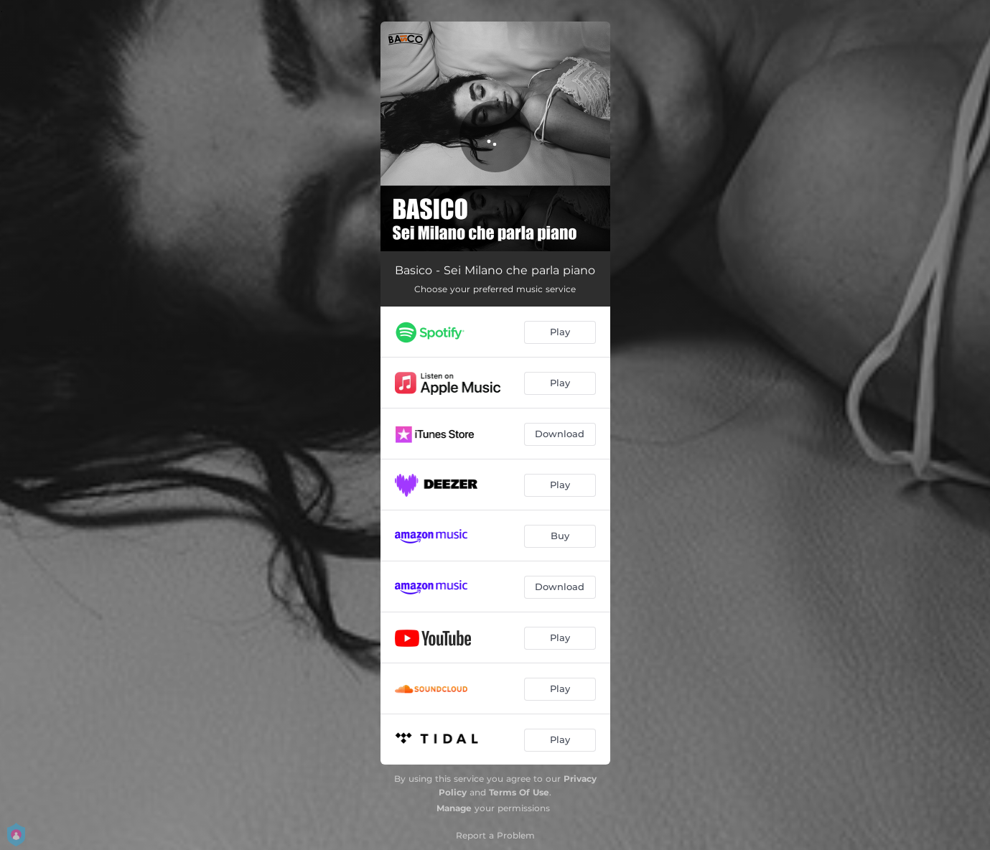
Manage (454, 808)
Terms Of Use (519, 792)
